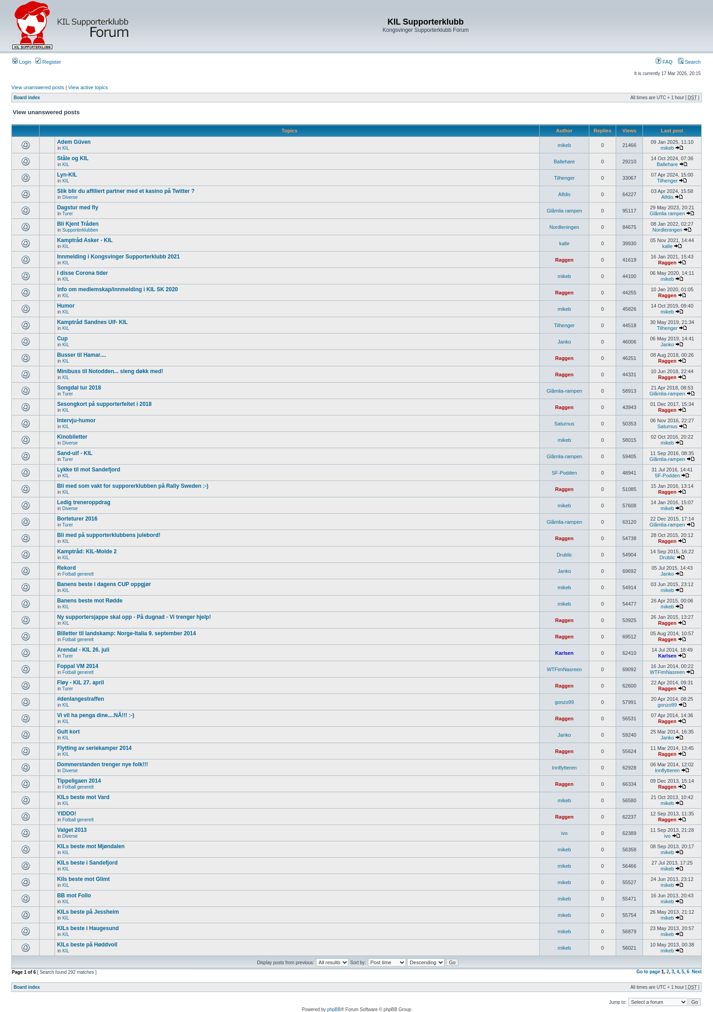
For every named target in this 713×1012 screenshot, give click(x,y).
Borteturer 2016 (77, 519)
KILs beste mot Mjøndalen (91, 846)
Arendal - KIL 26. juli (83, 650)
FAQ (664, 62)
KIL (65, 148)
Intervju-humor (76, 420)
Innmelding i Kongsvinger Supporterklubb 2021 (118, 256)
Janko (564, 341)
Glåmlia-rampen (564, 391)
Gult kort (68, 732)
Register (48, 62)
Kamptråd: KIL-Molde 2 (86, 551)
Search (689, 62)
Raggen (564, 260)
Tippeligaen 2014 (79, 781)
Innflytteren (564, 767)
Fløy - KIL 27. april (80, 682)
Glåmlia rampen (564, 210)
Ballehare (564, 161)
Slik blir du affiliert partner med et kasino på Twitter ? (126, 191)
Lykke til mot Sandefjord (88, 469)
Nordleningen (564, 227)
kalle (564, 243)
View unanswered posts (37, 87)
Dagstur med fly (77, 207)
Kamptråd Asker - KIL (84, 240)
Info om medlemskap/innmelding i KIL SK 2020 (117, 289)
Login (21, 62)
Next (697, 971)
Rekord (66, 568)
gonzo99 (564, 702)
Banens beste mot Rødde (89, 600)
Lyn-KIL (67, 175)
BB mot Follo (74, 895)
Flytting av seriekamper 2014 (94, 748)
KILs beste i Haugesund (88, 928)
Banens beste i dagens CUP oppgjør (104, 584)
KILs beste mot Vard (83, 797)
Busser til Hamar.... (81, 355)
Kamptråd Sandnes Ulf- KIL (92, 322)
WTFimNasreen (564, 669)
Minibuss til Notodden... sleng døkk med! (110, 371)
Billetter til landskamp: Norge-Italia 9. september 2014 (126, 633)
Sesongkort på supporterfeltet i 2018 (104, 404)
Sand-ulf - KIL (74, 453)
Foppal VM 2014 (77, 666)
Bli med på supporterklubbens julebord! (108, 535)
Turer (67, 213)
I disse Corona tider (82, 273)
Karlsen (564, 653)
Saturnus (564, 423)
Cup (62, 338)
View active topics (88, 87)
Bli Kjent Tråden (77, 224)
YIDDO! (66, 813)
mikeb (564, 145)
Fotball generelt (78, 574)
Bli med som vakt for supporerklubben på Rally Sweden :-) (132, 486)
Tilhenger (564, 178)
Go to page (648, 971)
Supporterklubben (80, 230)
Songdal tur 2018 (79, 388)
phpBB (334, 1009)
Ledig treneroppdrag (83, 502)
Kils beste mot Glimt (83, 879)
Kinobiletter (72, 437)
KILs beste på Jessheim (88, 912)
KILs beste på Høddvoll (87, 944)
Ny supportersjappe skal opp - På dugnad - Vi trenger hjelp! (134, 617)
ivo (564, 833)
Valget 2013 (71, 830)
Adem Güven (73, 142)
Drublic (564, 554)
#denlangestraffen (80, 699)
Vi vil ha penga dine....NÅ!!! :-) (95, 715)
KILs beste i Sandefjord (87, 863)
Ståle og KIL (72, 158)
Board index (27, 97)
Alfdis (564, 194)
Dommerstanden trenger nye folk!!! (102, 764)
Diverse (70, 197)
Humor (66, 306)
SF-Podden (564, 473)
